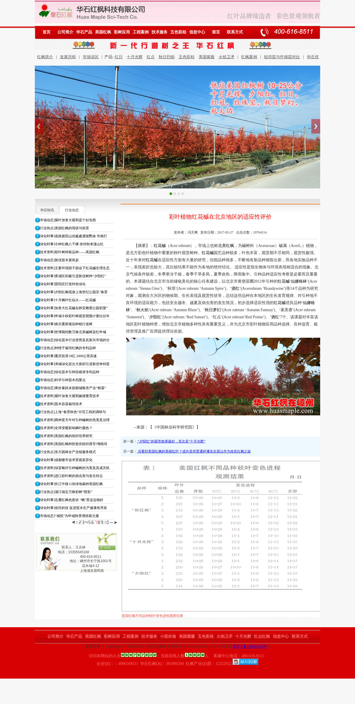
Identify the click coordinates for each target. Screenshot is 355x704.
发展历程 (68, 57)
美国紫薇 (207, 57)
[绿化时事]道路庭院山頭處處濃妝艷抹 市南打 (73, 236)
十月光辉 (135, 57)
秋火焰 (142, 310)
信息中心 (197, 32)
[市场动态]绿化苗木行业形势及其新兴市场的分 (74, 340)
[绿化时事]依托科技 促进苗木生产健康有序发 (73, 508)
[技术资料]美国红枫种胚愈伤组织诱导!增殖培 (73, 444)
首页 (47, 32)
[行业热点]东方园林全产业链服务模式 (67, 452)
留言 (216, 32)
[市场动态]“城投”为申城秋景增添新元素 (69, 516)
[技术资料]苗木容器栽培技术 (60, 404)
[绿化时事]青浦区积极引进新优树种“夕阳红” (72, 276)
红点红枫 (262, 636)
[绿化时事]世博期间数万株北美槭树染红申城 (72, 332)
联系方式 (235, 32)
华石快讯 (47, 210)
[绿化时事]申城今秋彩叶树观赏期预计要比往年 (74, 316)
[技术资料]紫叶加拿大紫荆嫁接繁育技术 (69, 396)
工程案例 (141, 32)
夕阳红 (155, 317)
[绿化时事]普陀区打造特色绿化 (62, 284)
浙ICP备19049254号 (250, 646)
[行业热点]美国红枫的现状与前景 (64, 228)
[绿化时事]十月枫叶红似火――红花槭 (67, 300)
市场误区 (91, 57)
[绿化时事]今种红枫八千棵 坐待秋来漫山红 (71, 244)
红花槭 (160, 246)
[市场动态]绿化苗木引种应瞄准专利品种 (69, 372)
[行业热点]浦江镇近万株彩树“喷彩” (65, 492)
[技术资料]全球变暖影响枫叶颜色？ (66, 428)
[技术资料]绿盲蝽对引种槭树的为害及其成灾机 (74, 468)
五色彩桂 (178, 32)
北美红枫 (226, 246)
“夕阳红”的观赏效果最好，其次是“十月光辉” (171, 441)
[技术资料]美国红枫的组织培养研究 (66, 436)
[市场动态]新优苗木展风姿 (59, 260)
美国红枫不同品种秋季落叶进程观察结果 (152, 616)
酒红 (235, 288)
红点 (151, 57)
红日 (119, 57)
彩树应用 (122, 32)
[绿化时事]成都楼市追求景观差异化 (66, 460)
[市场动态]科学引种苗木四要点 (62, 380)
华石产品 (84, 32)
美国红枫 (103, 32)
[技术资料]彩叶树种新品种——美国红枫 (69, 252)
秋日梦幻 (213, 310)
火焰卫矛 (227, 57)
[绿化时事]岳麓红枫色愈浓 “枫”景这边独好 (71, 500)
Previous (39, 126)
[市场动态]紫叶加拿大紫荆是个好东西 (67, 220)
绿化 (178, 281)
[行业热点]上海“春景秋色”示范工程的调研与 (72, 412)
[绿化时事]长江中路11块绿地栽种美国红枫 (71, 484)
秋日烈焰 (167, 57)
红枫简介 (45, 57)
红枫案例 (249, 57)
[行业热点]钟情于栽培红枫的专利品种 (67, 348)
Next (315, 126)
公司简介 (65, 32)
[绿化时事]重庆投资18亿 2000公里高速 (68, 356)
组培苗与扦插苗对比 (282, 57)
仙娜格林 (299, 281)
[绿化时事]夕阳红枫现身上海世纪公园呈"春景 (73, 292)
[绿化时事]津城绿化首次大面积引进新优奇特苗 (74, 364)
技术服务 (160, 32)
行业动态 (72, 210)
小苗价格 (168, 636)
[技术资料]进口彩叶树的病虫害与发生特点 (71, 476)
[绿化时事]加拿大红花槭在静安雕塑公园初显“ (73, 308)
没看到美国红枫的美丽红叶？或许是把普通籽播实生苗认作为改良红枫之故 (194, 451)
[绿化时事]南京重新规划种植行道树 (66, 324)
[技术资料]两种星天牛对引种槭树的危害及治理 (74, 420)
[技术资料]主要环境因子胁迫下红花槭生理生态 (74, 268)
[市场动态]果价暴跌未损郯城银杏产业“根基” (72, 388)
